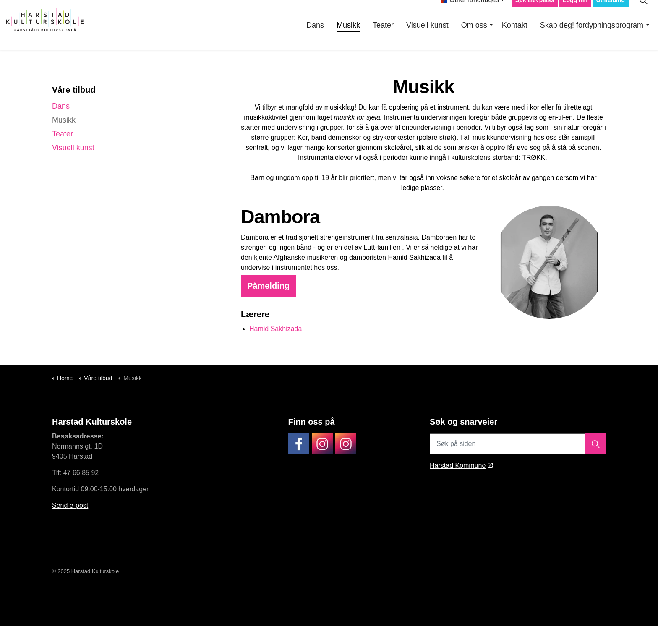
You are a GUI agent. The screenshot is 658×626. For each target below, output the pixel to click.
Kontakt (514, 38)
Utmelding (610, 12)
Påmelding (268, 285)
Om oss (474, 38)
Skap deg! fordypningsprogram (591, 38)
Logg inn (575, 12)
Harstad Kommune (461, 465)
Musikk (348, 38)
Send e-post (70, 505)
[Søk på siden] (518, 443)
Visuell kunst (427, 38)
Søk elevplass (535, 12)
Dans (315, 38)
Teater (383, 38)
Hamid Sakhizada (275, 328)
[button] (595, 443)
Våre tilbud (73, 89)
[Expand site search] (643, 12)
